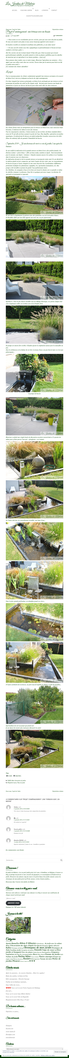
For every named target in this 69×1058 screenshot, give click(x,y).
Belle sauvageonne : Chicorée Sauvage (17, 981)
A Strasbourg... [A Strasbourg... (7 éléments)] (40, 944)
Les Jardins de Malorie (24, 4)
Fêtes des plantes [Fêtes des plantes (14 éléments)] (27, 953)
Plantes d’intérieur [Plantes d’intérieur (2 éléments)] (35, 958)
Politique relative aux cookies (48, 1055)
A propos (34, 8)
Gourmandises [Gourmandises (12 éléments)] (46, 953)
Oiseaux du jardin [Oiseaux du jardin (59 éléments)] (52, 956)
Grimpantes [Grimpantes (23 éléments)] (55, 953)
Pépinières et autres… (12, 1014)
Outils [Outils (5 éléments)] (61, 956)
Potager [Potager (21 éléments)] (55, 959)
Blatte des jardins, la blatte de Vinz (17, 979)
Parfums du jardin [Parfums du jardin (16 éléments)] (12, 959)
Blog (28, 8)
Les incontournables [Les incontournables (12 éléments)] (26, 956)
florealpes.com (10, 1037)
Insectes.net (9, 1031)
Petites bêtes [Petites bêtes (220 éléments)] (24, 958)
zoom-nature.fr (10, 1034)
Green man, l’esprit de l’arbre (13, 29)
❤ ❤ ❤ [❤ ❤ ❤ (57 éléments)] (32, 963)
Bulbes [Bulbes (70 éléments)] (8, 948)
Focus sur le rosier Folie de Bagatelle (17, 999)
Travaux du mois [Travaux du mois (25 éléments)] (46, 961)
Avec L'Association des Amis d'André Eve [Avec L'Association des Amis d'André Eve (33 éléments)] (21, 946)
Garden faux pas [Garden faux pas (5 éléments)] (37, 953)
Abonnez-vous (13, 903)
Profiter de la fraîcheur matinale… (16, 984)
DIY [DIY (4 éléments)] (55, 951)
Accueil (8, 8)
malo (8, 36)
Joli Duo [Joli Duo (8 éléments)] (17, 956)
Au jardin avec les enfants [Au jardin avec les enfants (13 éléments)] (53, 944)
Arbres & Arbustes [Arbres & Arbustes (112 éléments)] (28, 943)
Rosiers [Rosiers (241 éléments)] (27, 961)
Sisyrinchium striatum (57, 29)
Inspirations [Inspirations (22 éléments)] (10, 956)
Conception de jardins (21, 780)
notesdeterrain (10, 1040)
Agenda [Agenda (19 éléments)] (8, 944)
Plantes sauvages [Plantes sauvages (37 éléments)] (46, 959)
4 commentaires (57, 36)
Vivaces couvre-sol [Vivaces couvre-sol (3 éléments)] (24, 964)
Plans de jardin (22, 782)
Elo (14, 818)
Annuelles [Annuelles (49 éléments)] (15, 943)
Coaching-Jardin (18, 8)
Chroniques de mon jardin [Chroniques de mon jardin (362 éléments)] (37, 948)
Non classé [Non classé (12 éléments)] (41, 956)
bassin (15, 782)
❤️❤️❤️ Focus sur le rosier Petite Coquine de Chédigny (23, 990)
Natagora (9, 1028)
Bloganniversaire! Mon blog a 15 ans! (17, 1002)
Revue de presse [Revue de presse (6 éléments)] (18, 961)
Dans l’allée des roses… (13, 987)
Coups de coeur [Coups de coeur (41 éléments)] (48, 951)
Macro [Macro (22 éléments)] (35, 956)
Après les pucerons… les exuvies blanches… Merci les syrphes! (25, 976)
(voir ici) (42, 57)
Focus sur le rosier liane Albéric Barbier (18, 996)
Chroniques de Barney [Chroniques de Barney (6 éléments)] (17, 949)
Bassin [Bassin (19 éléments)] (39, 946)
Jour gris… (9, 993)
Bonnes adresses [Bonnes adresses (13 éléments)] (54, 946)
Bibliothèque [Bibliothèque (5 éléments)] (45, 946)
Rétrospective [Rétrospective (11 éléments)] (35, 961)
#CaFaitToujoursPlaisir (55, 8)
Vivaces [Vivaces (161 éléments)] (16, 963)
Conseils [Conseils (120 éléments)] (38, 951)
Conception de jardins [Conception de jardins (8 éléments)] (27, 951)
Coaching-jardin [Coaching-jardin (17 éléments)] (15, 951)
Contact (43, 8)
